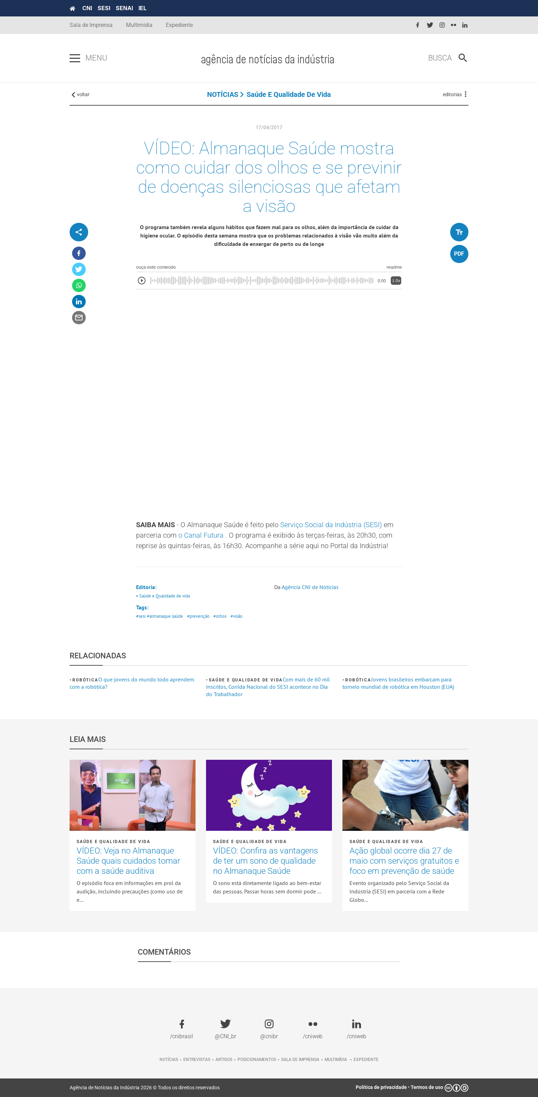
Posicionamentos (257, 1059)
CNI (87, 8)
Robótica (85, 680)
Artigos (223, 1059)
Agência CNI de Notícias (310, 586)
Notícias (169, 1059)
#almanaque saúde (165, 616)
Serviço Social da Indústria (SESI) (332, 525)
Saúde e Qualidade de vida (289, 94)
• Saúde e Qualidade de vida (163, 596)
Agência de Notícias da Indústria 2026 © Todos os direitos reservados (145, 1087)
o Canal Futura (201, 535)
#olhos (219, 616)
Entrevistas (196, 1059)
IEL (143, 8)
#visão (236, 616)
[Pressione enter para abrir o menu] (75, 58)
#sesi (141, 616)
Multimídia (139, 25)
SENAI (124, 8)
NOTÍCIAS (222, 94)
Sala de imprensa (300, 1059)
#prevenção (198, 616)
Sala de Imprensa (91, 25)
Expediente (179, 25)
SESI (104, 8)
